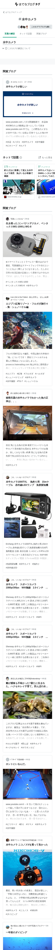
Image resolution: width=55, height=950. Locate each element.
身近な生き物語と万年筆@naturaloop (25, 679)
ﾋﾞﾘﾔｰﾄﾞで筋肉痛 (17, 760)
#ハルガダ (39, 373)
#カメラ (22, 145)
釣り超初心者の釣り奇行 (20, 393)
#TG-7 (20, 381)
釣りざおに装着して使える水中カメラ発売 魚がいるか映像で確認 (18, 173)
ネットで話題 (26, 33)
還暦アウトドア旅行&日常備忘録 (23, 840)
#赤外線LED (11, 567)
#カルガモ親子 (12, 743)
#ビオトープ (11, 145)
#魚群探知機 (11, 564)
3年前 (34, 477)
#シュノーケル (31, 381)
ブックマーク (10, 166)
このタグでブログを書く (41, 27)
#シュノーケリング (14, 377)
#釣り (21, 824)
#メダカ (16, 142)
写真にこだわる (17, 219)
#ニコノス (23, 910)
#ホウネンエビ (28, 747)
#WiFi (39, 617)
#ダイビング (11, 914)
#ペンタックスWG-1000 (17, 282)
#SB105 (33, 910)
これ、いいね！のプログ (20, 477)
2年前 (27, 219)
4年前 (44, 679)
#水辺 (8, 142)
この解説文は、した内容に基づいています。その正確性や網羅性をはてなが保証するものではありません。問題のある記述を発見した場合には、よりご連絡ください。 (17, 49)
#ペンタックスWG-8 (15, 285)
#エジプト (10, 373)
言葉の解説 (10, 33)
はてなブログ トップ (12, 12)
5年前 (40, 840)
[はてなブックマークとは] (21, 157)
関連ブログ (42, 33)
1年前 (29, 82)
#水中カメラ (27, 142)
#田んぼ (24, 743)
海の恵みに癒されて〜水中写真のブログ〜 (27, 926)
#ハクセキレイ (12, 747)
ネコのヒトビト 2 (18, 82)
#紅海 (19, 373)
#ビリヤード (11, 824)
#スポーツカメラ (27, 617)
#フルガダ (28, 373)
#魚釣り (35, 564)
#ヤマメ (29, 824)
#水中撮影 (39, 142)
